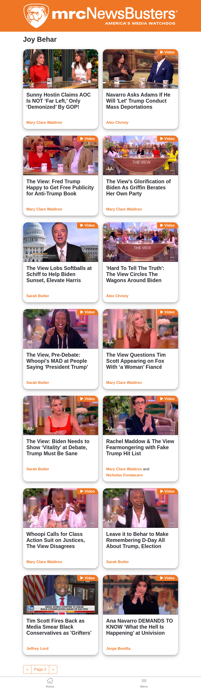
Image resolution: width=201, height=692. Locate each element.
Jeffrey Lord (38, 648)
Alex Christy (117, 122)
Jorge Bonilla (118, 648)
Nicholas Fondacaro (124, 475)
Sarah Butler (38, 296)
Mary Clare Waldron (44, 122)
